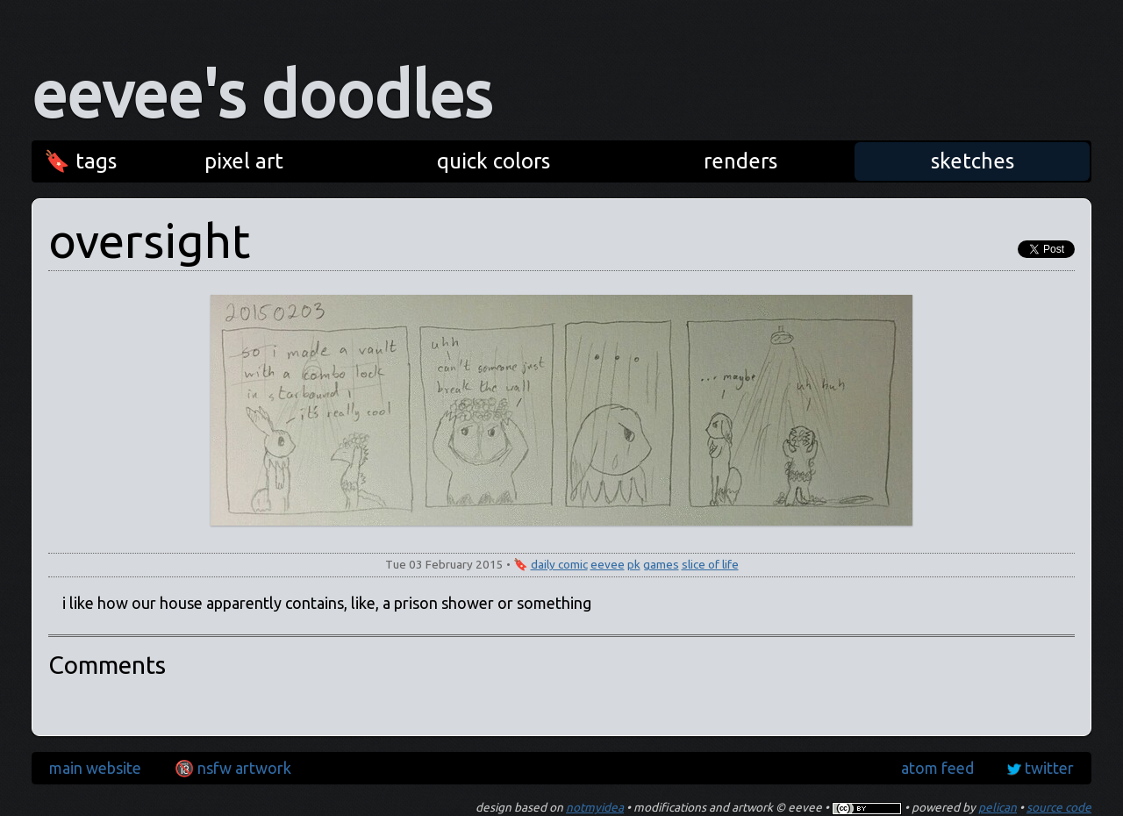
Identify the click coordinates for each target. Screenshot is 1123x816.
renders (740, 161)
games (661, 564)
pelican (997, 807)
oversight (149, 240)
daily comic (559, 564)
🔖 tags (80, 161)
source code (1058, 807)
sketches (972, 161)
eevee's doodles (262, 94)
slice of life (710, 564)
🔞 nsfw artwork (233, 768)
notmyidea (595, 807)
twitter (1049, 768)
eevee (607, 564)
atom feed (937, 768)
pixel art (243, 161)
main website (95, 768)
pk (633, 564)
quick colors (493, 161)
